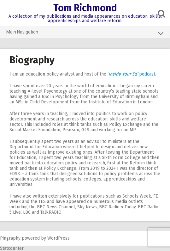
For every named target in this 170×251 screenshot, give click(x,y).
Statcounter (12, 248)
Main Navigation (85, 33)
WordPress (58, 238)
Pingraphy (10, 238)
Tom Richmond (85, 8)
